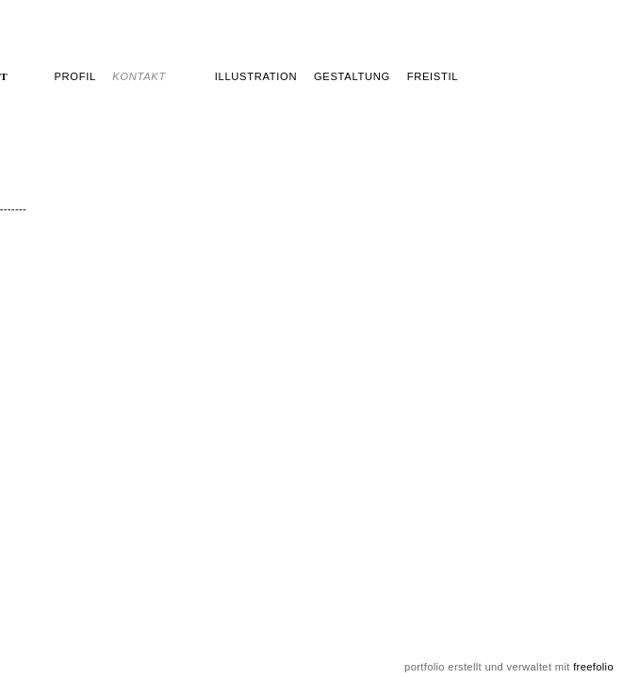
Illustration (256, 76)
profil (74, 76)
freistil (433, 76)
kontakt (139, 76)
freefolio (593, 666)
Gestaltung (352, 76)
